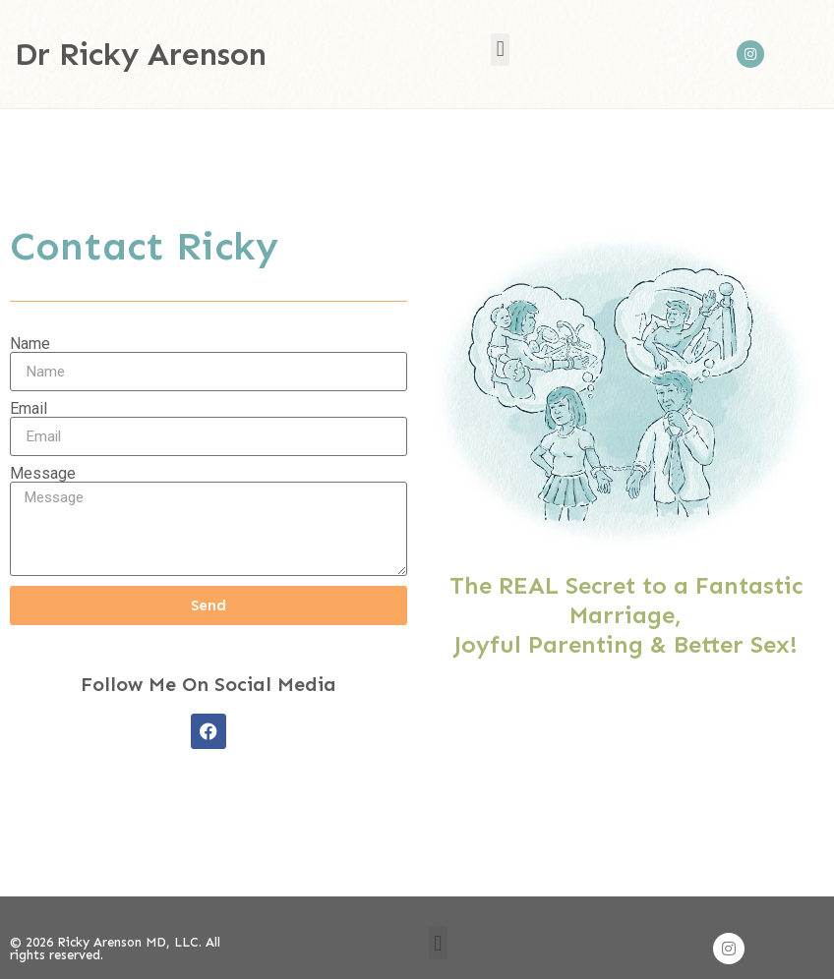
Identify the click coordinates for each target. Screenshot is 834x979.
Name (30, 344)
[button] (500, 49)
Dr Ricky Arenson (141, 54)
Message (43, 474)
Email (28, 409)
